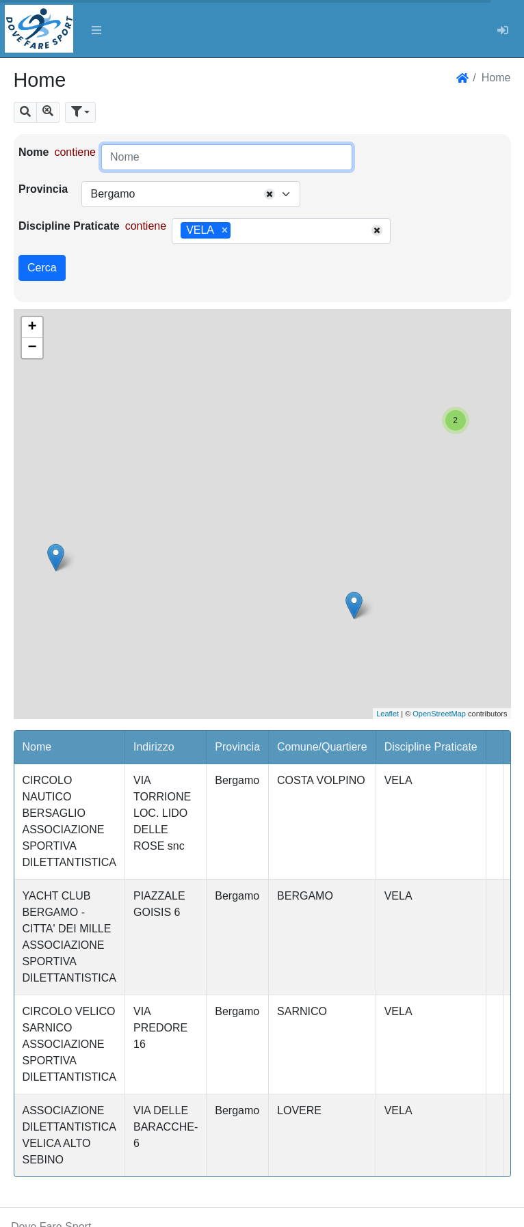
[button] (25, 112)
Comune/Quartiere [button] (322, 747)
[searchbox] (239, 231)
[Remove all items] (269, 194)
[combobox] (190, 194)
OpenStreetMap (439, 714)
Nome (33, 152)
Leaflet (387, 714)
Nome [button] (37, 747)
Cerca (42, 267)
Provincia (43, 189)
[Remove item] (225, 230)
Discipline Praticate (69, 226)
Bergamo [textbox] (112, 194)
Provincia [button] (237, 747)
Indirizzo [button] (153, 747)
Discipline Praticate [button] (430, 747)
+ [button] (31, 327)
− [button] (31, 348)
